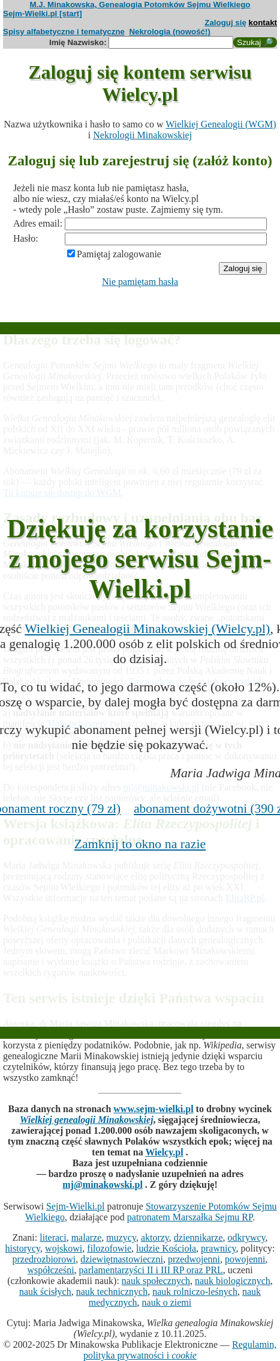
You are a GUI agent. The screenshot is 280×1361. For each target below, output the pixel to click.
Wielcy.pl (164, 1152)
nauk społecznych (156, 1281)
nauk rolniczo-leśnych (194, 1291)
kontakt (263, 22)
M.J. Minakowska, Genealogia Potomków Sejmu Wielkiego (140, 4)
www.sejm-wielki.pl (153, 1109)
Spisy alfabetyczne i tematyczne (64, 31)
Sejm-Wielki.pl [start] (42, 13)
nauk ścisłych (45, 1291)
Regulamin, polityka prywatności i (179, 1349)
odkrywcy (247, 1237)
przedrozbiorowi (44, 1259)
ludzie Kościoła (166, 1248)
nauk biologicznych (232, 1281)
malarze (86, 1237)
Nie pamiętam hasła (140, 282)
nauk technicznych (112, 1291)
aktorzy (155, 1237)
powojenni (245, 1259)
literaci (53, 1237)
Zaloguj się (225, 22)
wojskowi (63, 1248)
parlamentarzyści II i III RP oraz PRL (151, 1270)
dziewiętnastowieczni (121, 1259)
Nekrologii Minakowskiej (142, 135)
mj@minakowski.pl (102, 1184)
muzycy (121, 1237)
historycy (23, 1248)
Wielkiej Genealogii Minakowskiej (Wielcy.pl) (147, 629)
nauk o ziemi (167, 1302)
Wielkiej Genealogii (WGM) (220, 124)
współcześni (50, 1270)
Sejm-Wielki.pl (75, 1206)
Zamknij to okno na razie (140, 844)
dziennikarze (198, 1237)
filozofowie (109, 1248)
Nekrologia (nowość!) (169, 31)
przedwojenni (194, 1259)
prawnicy (218, 1248)
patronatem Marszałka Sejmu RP (189, 1217)
